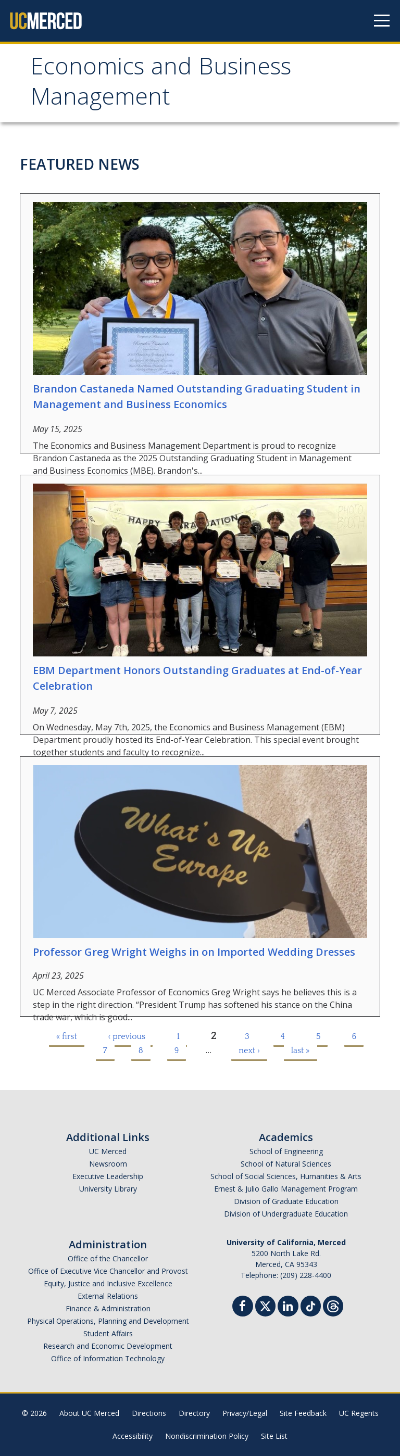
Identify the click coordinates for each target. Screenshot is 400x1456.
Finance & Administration (108, 1308)
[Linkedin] (288, 1307)
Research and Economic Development (107, 1346)
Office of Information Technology (108, 1358)
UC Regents (359, 1413)
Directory (194, 1413)
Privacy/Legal (244, 1413)
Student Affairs (108, 1333)
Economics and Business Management (160, 84)
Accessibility (133, 1436)
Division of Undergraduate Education (286, 1214)
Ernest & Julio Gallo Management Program (286, 1189)
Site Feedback (303, 1413)
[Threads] (333, 1305)
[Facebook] (243, 1307)
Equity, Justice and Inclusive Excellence (108, 1283)
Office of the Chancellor (108, 1258)
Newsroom (108, 1164)
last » (300, 1050)
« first (66, 1036)
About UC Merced (89, 1413)
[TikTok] (311, 1305)
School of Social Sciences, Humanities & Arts (285, 1176)
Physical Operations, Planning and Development (108, 1321)
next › (249, 1050)
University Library (108, 1189)
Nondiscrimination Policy (206, 1436)
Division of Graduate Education (286, 1201)
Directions (149, 1413)
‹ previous (127, 1036)
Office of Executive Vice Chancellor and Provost (108, 1271)
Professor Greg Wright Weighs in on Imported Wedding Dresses (194, 952)
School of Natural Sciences (286, 1164)
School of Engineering (286, 1151)
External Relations (108, 1296)
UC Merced (108, 1151)
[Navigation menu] (381, 20)
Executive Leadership (107, 1176)
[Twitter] (265, 1305)
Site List (274, 1436)
